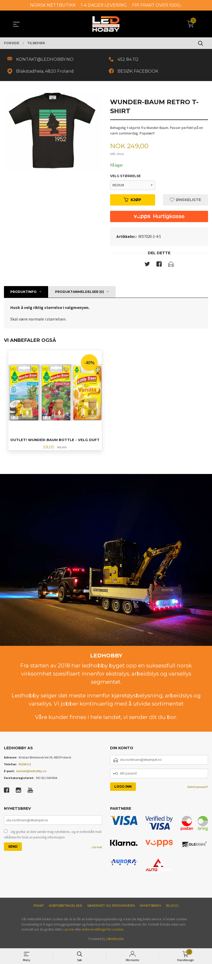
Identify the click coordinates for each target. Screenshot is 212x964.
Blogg (172, 908)
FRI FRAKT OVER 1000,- (157, 5)
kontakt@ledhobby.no (31, 773)
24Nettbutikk (115, 941)
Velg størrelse (125, 177)
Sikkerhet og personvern (111, 908)
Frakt (38, 908)
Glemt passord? (197, 789)
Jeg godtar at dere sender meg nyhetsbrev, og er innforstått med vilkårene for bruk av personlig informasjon (52, 837)
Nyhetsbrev (150, 908)
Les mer (97, 850)
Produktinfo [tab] (23, 294)
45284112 (24, 766)
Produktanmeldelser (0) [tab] (79, 294)
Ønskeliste (185, 201)
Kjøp (132, 201)
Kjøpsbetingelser (65, 908)
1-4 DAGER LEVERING (104, 5)
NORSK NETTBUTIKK (53, 5)
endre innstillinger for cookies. (103, 932)
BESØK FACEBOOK (139, 71)
